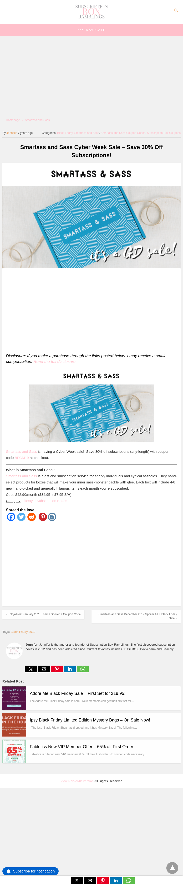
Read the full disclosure (54, 361)
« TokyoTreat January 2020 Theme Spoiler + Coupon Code (43, 614)
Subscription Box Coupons (164, 133)
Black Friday (65, 133)
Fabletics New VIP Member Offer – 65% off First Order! (82, 746)
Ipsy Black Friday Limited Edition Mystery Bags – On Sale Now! (90, 720)
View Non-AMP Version (77, 781)
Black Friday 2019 (23, 632)
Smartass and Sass (37, 120)
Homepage (13, 120)
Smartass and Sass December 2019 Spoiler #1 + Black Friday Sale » (137, 616)
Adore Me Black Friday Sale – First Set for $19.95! (77, 693)
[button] (91, 30)
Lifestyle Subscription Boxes (44, 501)
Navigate (96, 30)
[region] (90, 310)
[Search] (175, 10)
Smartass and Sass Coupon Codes (123, 133)
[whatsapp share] (83, 671)
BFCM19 (22, 458)
